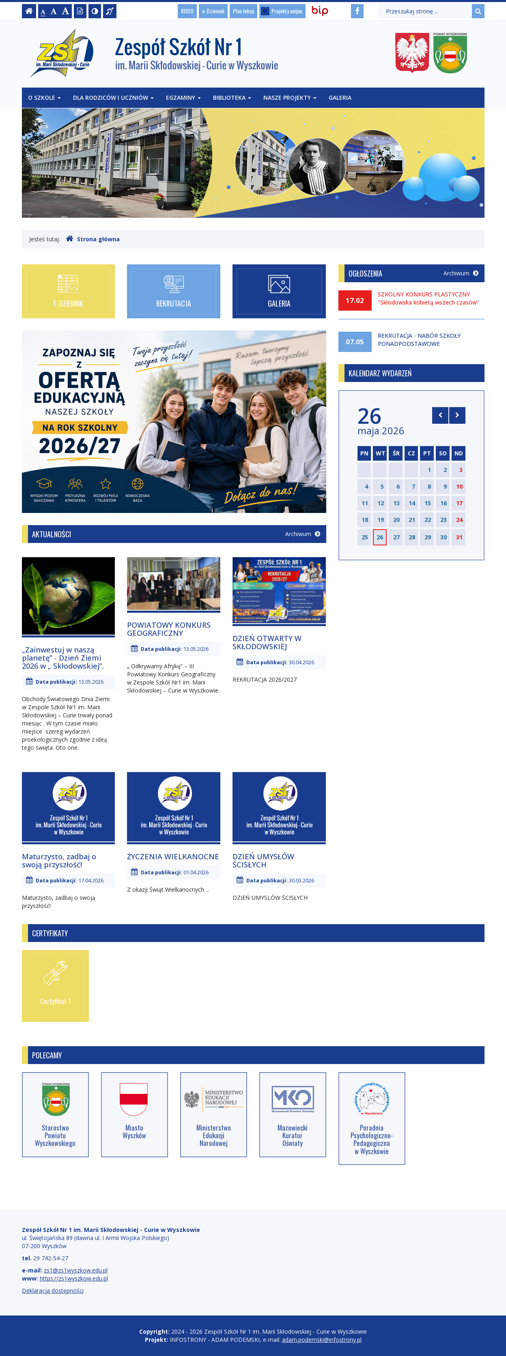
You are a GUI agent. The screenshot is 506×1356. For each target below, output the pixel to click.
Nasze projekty (290, 97)
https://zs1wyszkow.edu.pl (74, 1278)
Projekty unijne (286, 10)
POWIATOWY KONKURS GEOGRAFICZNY (169, 629)
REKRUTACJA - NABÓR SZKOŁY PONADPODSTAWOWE (419, 340)
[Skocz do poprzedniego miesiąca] (440, 415)
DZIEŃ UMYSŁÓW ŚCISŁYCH (263, 860)
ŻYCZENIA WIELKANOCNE (173, 856)
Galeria (340, 97)
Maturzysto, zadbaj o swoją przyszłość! (59, 860)
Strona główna (93, 239)
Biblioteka (232, 97)
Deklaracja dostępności (53, 1290)
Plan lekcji (243, 10)
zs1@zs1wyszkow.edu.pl (76, 1270)
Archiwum (302, 534)
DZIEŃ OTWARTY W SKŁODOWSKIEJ (267, 642)
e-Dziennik (213, 10)
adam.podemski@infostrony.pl (322, 1339)
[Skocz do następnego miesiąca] (457, 415)
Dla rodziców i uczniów (113, 97)
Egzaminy (183, 97)
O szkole (44, 97)
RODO (187, 10)
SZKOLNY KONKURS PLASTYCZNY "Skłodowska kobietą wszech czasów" (428, 298)
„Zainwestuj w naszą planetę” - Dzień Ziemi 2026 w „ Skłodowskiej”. (63, 658)
